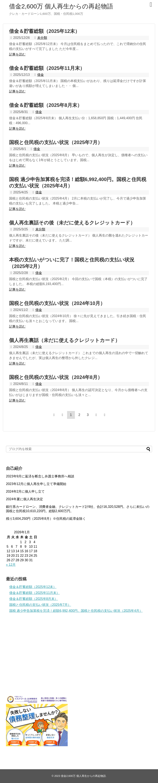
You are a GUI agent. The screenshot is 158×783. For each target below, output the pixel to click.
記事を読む (17, 54)
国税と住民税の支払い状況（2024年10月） (57, 303)
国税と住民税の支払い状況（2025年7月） (55, 142)
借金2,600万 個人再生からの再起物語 (61, 6)
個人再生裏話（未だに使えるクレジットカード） (64, 340)
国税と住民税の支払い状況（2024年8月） (55, 377)
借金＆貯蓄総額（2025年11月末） (47, 68)
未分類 (42, 37)
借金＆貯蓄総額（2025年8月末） (45, 105)
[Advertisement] (37, 655)
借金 (40, 74)
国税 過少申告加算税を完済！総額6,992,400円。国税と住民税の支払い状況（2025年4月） (76, 610)
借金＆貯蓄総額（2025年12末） (44, 31)
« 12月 (11, 564)
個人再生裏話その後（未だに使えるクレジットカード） (72, 222)
